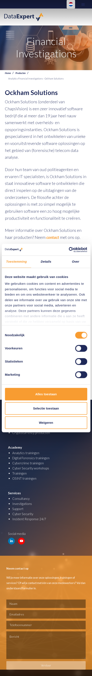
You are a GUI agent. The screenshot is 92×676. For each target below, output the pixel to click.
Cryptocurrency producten (31, 433)
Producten (20, 73)
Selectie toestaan (46, 408)
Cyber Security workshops (30, 468)
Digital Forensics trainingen (30, 458)
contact (52, 237)
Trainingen (19, 473)
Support (17, 509)
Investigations (22, 504)
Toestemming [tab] (16, 261)
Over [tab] (75, 261)
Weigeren (46, 422)
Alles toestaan (46, 394)
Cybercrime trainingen (28, 463)
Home (8, 73)
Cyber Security (22, 514)
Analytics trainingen (25, 453)
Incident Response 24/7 (29, 519)
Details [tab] (46, 261)
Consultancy (21, 498)
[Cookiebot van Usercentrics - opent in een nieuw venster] (68, 249)
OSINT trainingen (24, 478)
